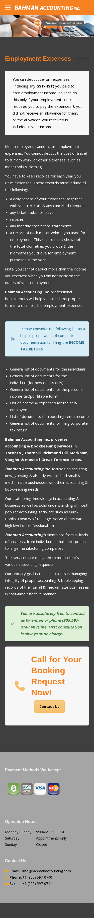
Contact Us (49, 706)
